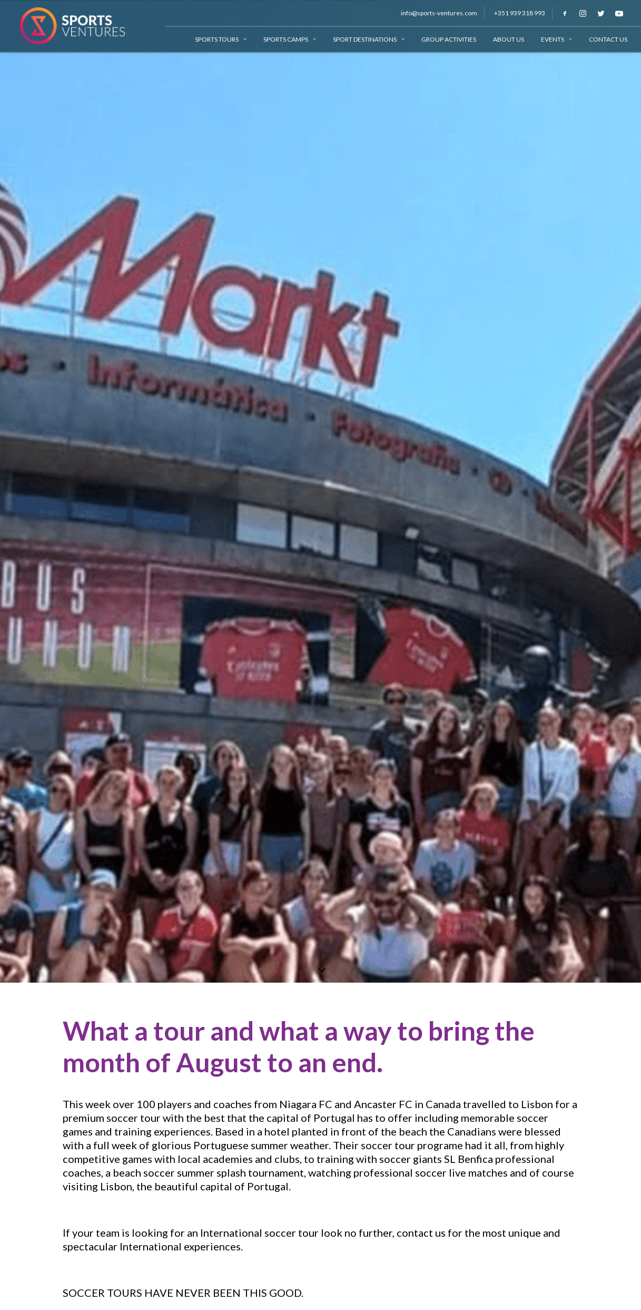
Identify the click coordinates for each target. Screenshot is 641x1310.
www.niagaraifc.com (110, 704)
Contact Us (608, 39)
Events (556, 39)
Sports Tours (220, 39)
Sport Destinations (369, 39)
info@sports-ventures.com (439, 13)
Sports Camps (289, 39)
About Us (508, 39)
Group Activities (448, 39)
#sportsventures (167, 750)
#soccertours (94, 750)
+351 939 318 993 (519, 13)
